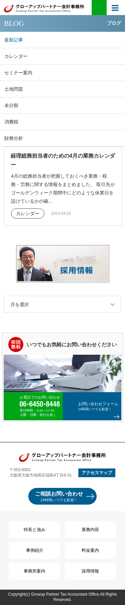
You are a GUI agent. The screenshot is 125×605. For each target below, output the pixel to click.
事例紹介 (34, 550)
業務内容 (90, 529)
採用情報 (90, 571)
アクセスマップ (97, 472)
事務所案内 (34, 571)
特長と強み (34, 529)
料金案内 (90, 550)
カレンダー (27, 213)
